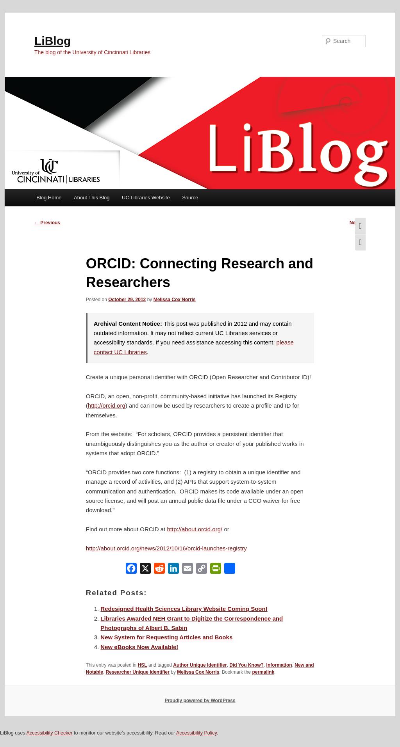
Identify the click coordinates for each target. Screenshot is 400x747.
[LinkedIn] (173, 570)
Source (190, 198)
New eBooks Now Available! (139, 647)
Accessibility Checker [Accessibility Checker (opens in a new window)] (49, 733)
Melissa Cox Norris (175, 299)
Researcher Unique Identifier (138, 672)
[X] (145, 570)
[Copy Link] (202, 570)
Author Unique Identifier (200, 665)
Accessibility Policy (196, 733)
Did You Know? (246, 665)
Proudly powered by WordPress (199, 700)
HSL (142, 665)
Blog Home (48, 198)
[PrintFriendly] (216, 570)
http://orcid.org (106, 405)
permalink (263, 672)
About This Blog (92, 198)
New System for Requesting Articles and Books (166, 637)
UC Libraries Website (146, 198)
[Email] (187, 570)
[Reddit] (159, 570)
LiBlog (52, 40)
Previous (47, 222)
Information (279, 665)
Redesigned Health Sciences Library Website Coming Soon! (183, 608)
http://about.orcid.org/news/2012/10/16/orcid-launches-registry (166, 548)
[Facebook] (131, 570)
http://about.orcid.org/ (194, 529)
